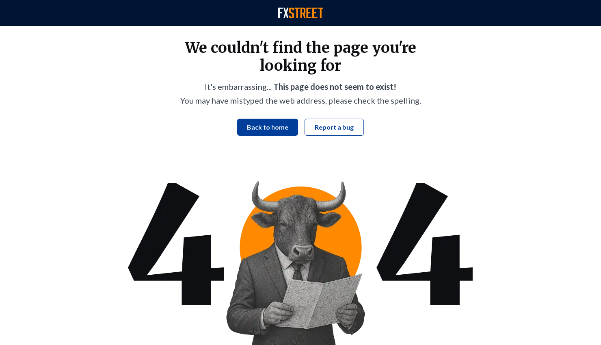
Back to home (267, 127)
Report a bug (334, 127)
